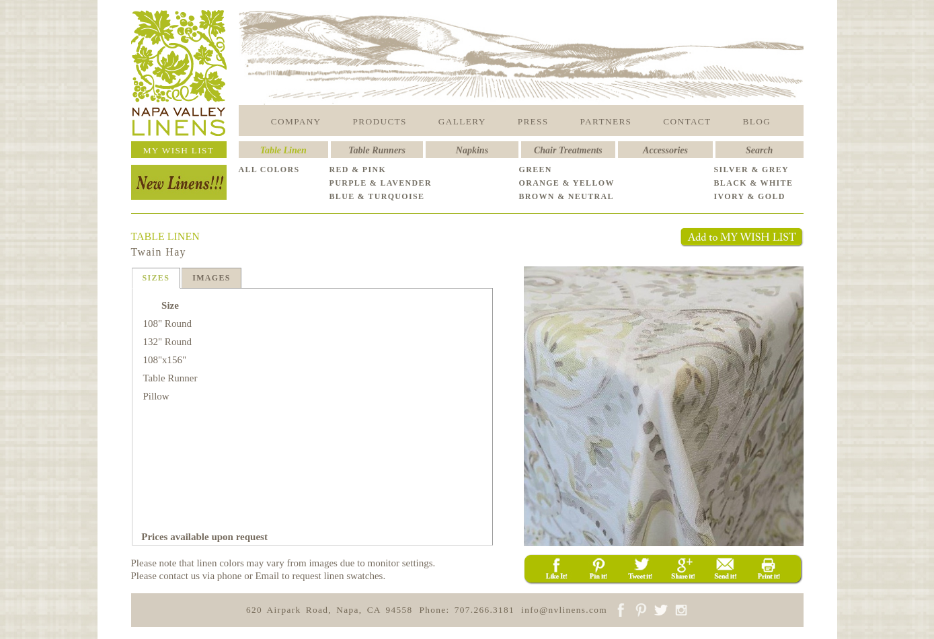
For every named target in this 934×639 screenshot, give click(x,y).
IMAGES (211, 278)
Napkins (472, 150)
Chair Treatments (568, 150)
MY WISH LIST (179, 150)
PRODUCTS (380, 121)
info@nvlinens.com (564, 610)
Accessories (665, 150)
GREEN (535, 169)
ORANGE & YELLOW (567, 183)
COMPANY (296, 121)
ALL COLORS (269, 169)
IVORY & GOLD (749, 196)
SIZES (156, 278)
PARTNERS (606, 121)
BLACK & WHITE (753, 183)
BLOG (757, 121)
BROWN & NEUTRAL (566, 196)
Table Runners (376, 150)
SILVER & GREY (751, 169)
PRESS (533, 121)
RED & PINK (358, 169)
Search (759, 150)
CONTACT (687, 121)
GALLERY (462, 121)
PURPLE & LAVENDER (380, 183)
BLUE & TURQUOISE (377, 196)
